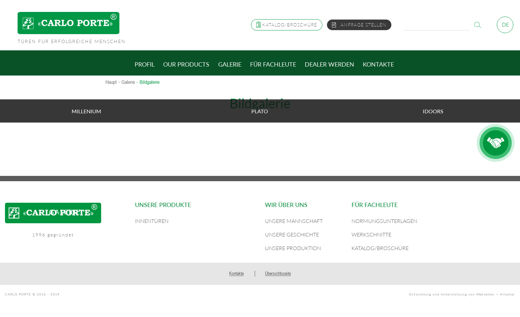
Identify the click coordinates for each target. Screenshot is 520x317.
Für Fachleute (273, 64)
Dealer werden (329, 64)
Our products (186, 64)
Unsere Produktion (293, 248)
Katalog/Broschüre (380, 248)
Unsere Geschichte (292, 234)
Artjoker (507, 294)
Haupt (111, 82)
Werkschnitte (371, 234)
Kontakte (378, 64)
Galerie (229, 64)
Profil (145, 64)
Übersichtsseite (278, 273)
